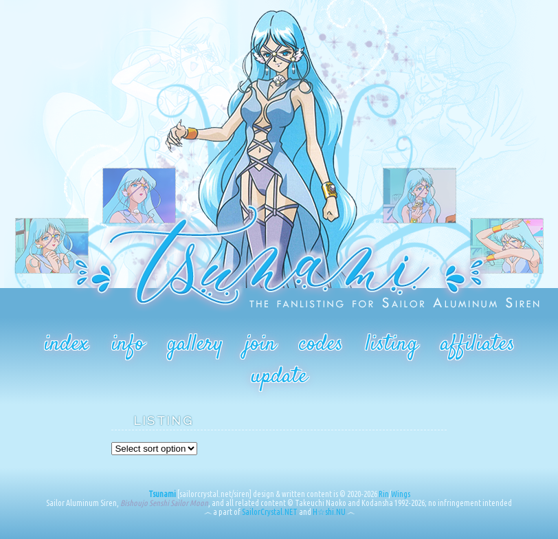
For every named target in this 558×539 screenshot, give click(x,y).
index (66, 344)
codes (321, 344)
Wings (400, 494)
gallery (195, 344)
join (260, 344)
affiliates (477, 344)
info (127, 344)
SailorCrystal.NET (270, 511)
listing (392, 344)
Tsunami (162, 494)
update (279, 377)
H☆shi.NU (329, 511)
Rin (384, 494)
